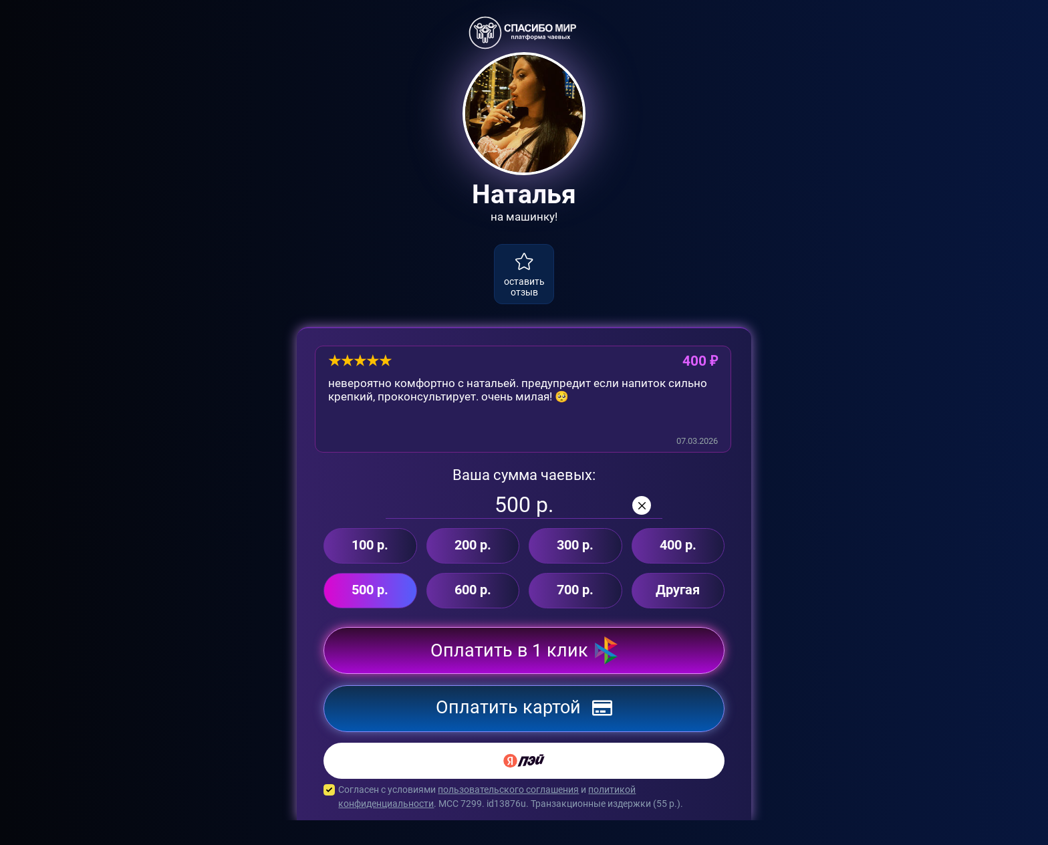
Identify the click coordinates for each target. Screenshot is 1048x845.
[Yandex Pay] (524, 785)
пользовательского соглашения (508, 814)
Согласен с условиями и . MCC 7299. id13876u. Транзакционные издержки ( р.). (524, 822)
